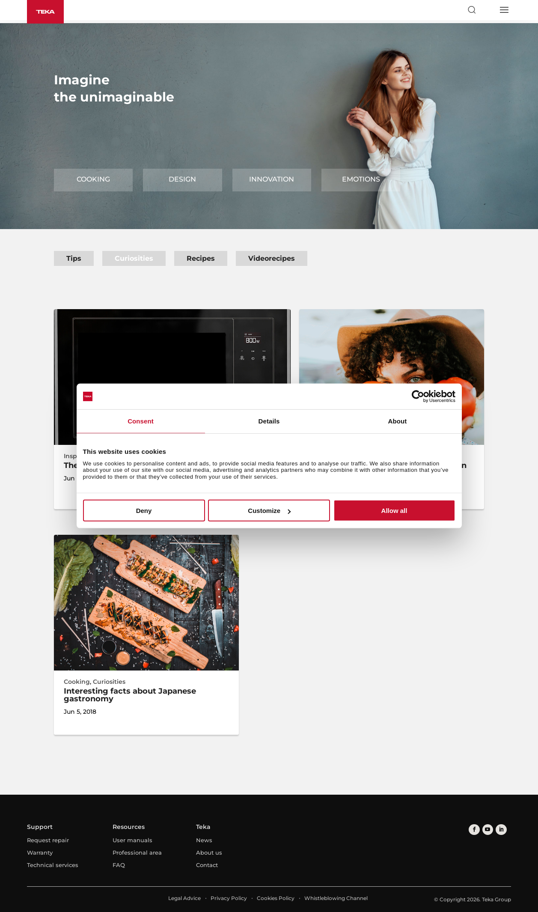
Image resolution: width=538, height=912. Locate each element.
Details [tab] (269, 421)
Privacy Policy (229, 898)
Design (182, 179)
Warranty (40, 852)
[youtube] (486, 829)
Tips (73, 258)
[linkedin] (499, 829)
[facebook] (473, 829)
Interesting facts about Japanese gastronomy (130, 694)
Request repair (48, 840)
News (204, 840)
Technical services (52, 864)
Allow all (394, 510)
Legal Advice (184, 898)
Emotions (361, 179)
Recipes (201, 258)
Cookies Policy (275, 898)
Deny (144, 510)
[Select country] (487, 10)
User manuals (132, 840)
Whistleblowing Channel (336, 898)
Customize (269, 510)
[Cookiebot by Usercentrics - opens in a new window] (417, 396)
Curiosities (134, 258)
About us (209, 852)
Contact (207, 864)
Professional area (137, 852)
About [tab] (397, 421)
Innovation (271, 179)
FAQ (119, 864)
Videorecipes (271, 258)
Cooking (93, 179)
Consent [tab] (141, 421)
